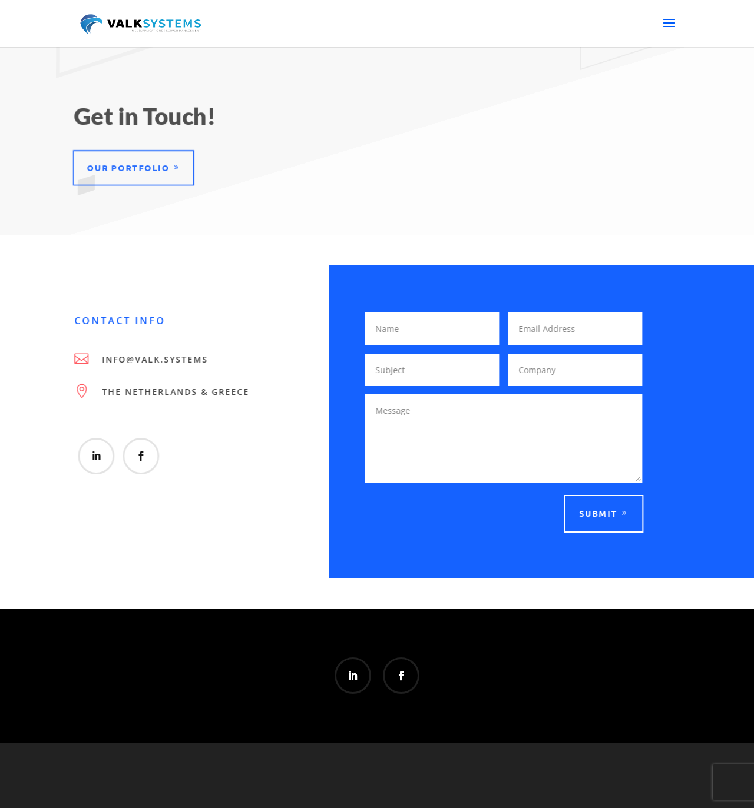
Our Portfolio (126, 167)
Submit (596, 513)
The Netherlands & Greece (173, 391)
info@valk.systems (153, 359)
